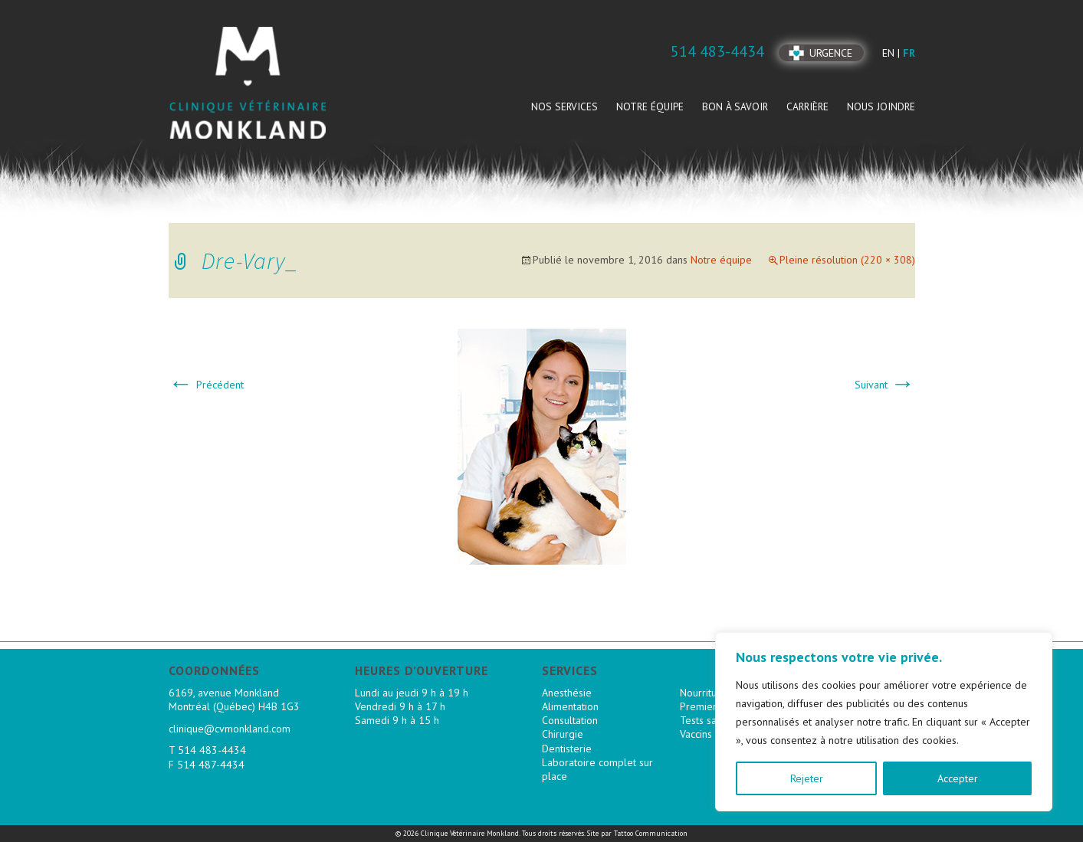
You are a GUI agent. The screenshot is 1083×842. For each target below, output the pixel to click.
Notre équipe (650, 106)
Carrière (807, 106)
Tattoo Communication (651, 833)
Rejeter (806, 778)
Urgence (830, 53)
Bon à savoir (735, 106)
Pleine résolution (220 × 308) (847, 260)
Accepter (957, 778)
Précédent (206, 385)
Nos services (564, 106)
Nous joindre (881, 106)
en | (892, 53)
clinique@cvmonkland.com (229, 729)
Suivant (885, 385)
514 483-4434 (212, 750)
